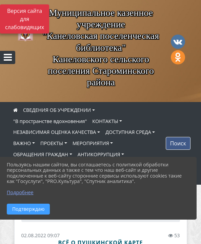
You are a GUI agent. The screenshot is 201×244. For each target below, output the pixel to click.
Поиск (178, 143)
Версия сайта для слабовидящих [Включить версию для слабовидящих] (24, 19)
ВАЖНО (22, 143)
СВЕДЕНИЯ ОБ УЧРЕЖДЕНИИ (57, 110)
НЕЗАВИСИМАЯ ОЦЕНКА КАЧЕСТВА (54, 132)
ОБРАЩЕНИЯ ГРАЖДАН (40, 154)
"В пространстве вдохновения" (50, 121)
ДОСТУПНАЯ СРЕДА (128, 132)
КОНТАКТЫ (105, 121)
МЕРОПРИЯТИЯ (91, 143)
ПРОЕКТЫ (51, 143)
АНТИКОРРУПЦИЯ (99, 154)
